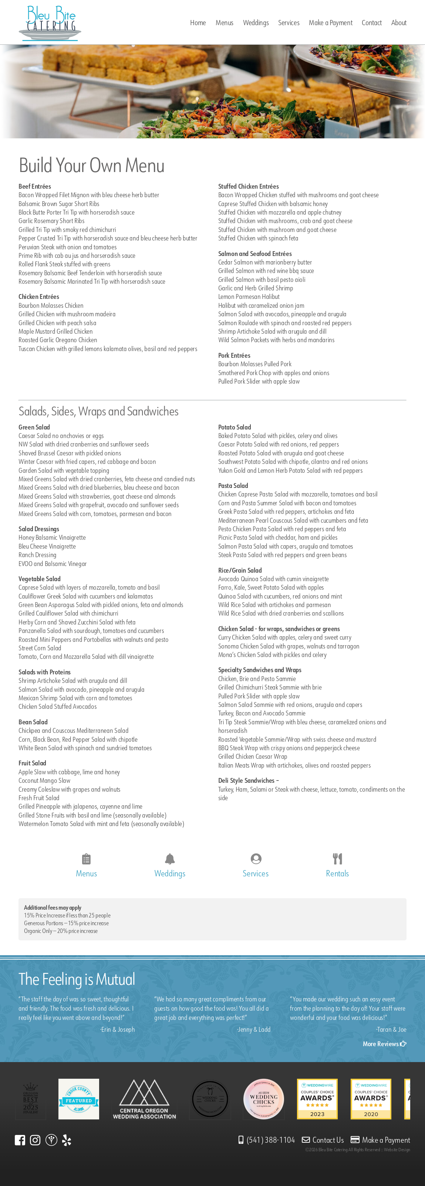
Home (198, 22)
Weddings (256, 22)
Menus (224, 22)
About (399, 22)
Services (288, 22)
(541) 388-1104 (267, 1140)
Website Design (397, 1149)
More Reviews (385, 1044)
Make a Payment (330, 22)
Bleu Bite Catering (333, 1149)
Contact (371, 22)
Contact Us (323, 1140)
